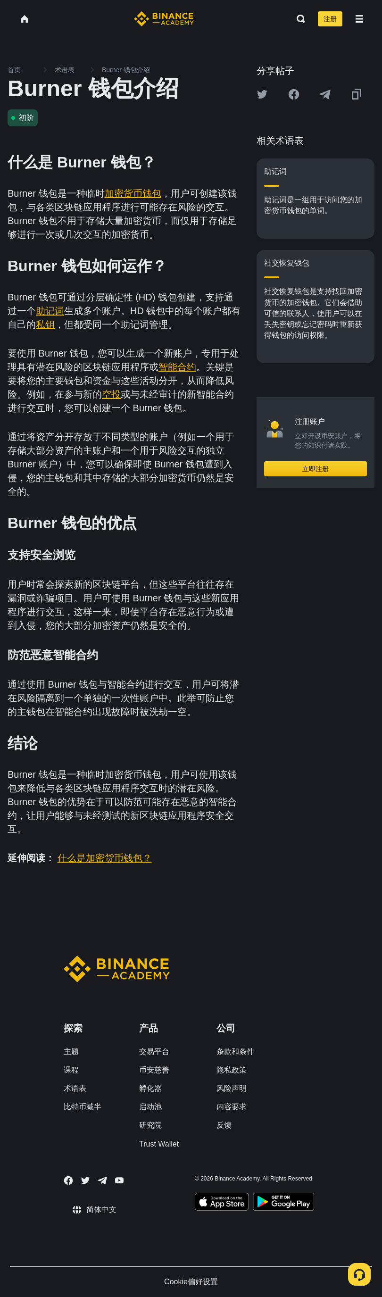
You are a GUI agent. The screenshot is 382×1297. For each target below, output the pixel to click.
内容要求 (231, 1107)
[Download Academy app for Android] (283, 1203)
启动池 (150, 1107)
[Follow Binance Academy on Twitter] (85, 1180)
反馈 (224, 1125)
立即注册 (315, 469)
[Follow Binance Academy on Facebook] (68, 1180)
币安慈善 (154, 1070)
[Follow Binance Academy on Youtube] (119, 1180)
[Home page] (164, 18)
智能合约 (177, 367)
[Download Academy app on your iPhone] (222, 1203)
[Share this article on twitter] (262, 94)
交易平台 (154, 1052)
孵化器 (150, 1088)
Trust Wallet (159, 1144)
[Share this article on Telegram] (325, 94)
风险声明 (231, 1088)
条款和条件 (235, 1052)
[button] (359, 19)
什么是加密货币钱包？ (105, 858)
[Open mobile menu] (359, 18)
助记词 (50, 311)
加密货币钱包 (133, 193)
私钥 (45, 324)
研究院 (150, 1125)
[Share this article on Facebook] (293, 94)
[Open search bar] (298, 18)
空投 (111, 394)
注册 (330, 19)
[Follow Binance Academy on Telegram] (102, 1180)
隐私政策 (231, 1070)
